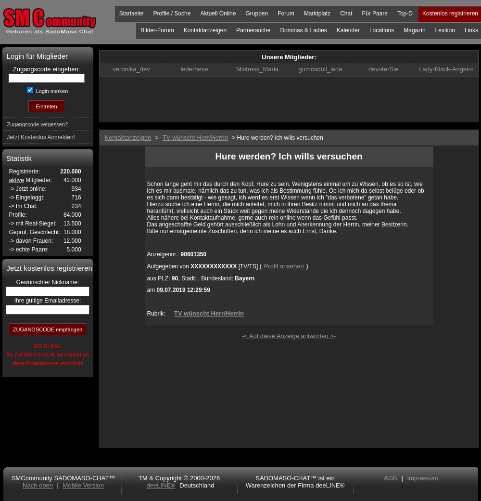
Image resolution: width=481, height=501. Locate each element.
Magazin (414, 30)
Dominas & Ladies (303, 30)
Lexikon (445, 30)
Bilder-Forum (157, 30)
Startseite (131, 13)
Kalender (348, 30)
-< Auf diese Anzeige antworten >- (289, 336)
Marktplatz (317, 13)
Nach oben (38, 485)
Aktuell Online (218, 13)
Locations (381, 30)
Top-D (405, 13)
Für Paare (375, 13)
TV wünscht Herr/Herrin (209, 313)
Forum (286, 13)
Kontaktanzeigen (205, 30)
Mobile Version (83, 485)
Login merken (51, 91)
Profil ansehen (284, 266)
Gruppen (256, 13)
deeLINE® (160, 485)
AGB (390, 478)
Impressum (422, 478)
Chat (346, 13)
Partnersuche (253, 30)
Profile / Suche (171, 13)
